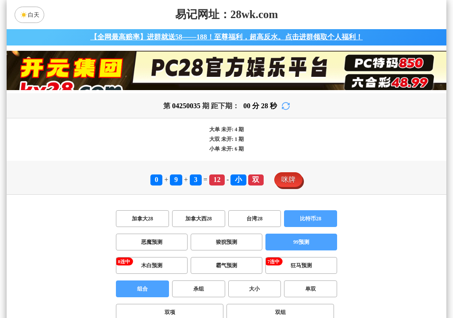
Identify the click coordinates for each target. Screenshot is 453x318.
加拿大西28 (198, 219)
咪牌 (288, 179)
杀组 (198, 289)
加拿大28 (142, 219)
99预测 (301, 242)
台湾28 (254, 219)
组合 (142, 289)
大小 (254, 289)
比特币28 (310, 219)
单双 (310, 289)
